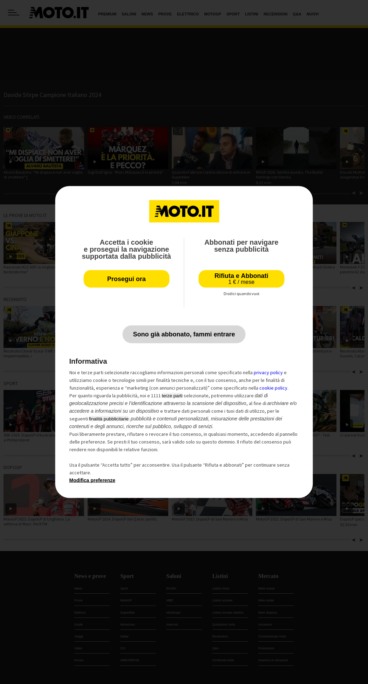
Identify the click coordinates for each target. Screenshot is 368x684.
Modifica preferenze (92, 480)
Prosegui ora (126, 278)
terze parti (172, 395)
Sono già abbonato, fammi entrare (184, 334)
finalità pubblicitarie (109, 418)
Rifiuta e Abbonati (241, 278)
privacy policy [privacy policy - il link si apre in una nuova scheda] (268, 372)
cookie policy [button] (273, 388)
